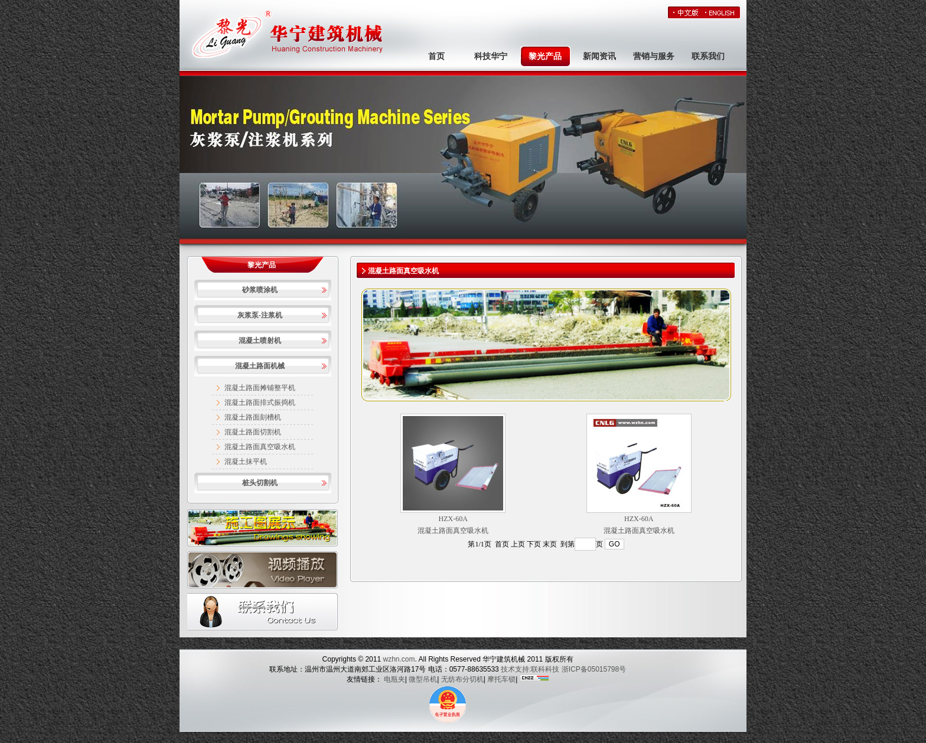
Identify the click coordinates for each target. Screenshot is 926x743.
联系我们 (708, 56)
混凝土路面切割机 (252, 432)
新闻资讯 (599, 56)
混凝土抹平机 (245, 461)
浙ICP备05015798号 (594, 669)
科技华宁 (490, 56)
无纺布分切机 (462, 679)
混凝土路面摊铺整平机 (259, 388)
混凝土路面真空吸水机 (259, 447)
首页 (436, 56)
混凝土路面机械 (260, 366)
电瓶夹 (394, 679)
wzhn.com (398, 659)
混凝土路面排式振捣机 (259, 402)
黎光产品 (545, 56)
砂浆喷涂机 (260, 290)
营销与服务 (653, 56)
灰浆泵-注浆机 (259, 315)
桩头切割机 (260, 483)
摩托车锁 (501, 679)
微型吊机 (423, 679)
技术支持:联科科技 (530, 669)
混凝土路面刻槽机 (252, 417)
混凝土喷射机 (260, 340)
